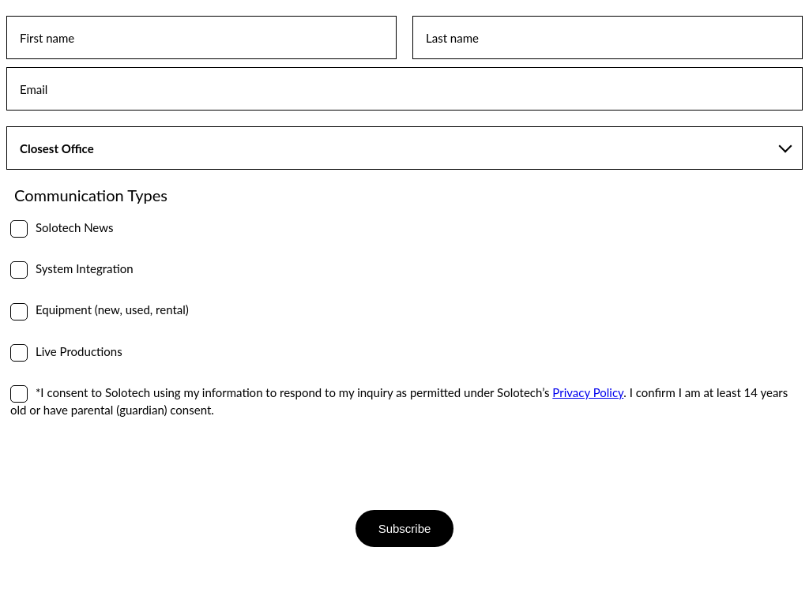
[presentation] (126, 463)
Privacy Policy (587, 392)
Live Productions (79, 351)
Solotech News (74, 227)
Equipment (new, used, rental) (112, 309)
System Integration (85, 268)
